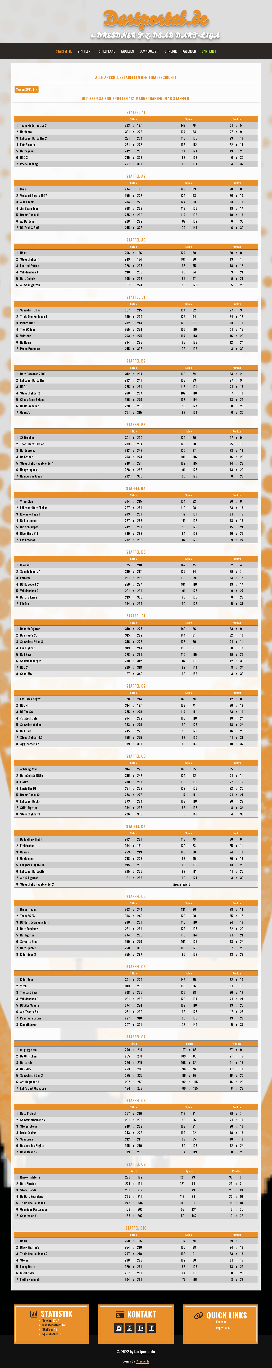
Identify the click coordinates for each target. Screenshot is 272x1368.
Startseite (64, 51)
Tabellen (127, 51)
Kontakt (219, 1322)
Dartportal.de (144, 1351)
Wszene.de (142, 1361)
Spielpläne (107, 51)
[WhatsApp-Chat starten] (129, 1328)
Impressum (221, 1328)
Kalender (189, 51)
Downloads (147, 51)
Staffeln (83, 51)
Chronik (171, 51)
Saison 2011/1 (25, 89)
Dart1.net (209, 51)
